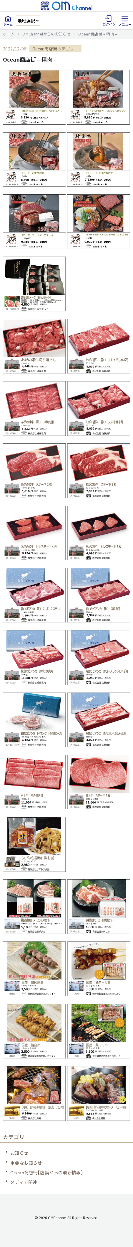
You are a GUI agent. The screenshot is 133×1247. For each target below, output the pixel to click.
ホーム (9, 34)
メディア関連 (23, 1182)
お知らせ (19, 1153)
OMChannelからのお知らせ (46, 34)
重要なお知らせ (26, 1163)
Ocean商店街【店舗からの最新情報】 (46, 1172)
